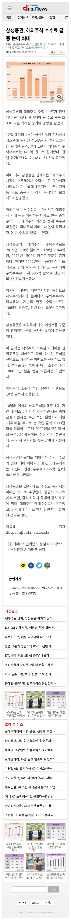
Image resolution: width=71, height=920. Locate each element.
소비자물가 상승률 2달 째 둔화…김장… (30, 664)
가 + (53, 52)
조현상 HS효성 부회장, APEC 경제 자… (31, 815)
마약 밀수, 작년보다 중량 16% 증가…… (31, 674)
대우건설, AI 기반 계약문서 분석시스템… (31, 787)
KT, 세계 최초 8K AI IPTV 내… (35, 876)
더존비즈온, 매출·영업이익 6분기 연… (29, 637)
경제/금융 (38, 17)
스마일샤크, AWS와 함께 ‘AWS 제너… (30, 777)
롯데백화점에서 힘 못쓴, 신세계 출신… (30, 731)
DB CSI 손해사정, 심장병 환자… (35, 714)
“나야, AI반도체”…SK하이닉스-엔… (28, 768)
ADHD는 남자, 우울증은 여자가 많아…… (31, 618)
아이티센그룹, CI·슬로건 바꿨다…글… (29, 805)
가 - (60, 52)
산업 (52, 17)
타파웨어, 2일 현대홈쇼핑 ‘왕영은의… (29, 740)
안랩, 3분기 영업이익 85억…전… (14, 876)
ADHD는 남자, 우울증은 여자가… (14, 714)
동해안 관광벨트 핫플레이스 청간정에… (30, 683)
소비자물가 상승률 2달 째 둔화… (55, 876)
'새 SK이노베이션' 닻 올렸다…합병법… (30, 796)
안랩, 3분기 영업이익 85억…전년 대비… (31, 646)
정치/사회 (23, 17)
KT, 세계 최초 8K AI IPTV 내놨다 (27, 655)
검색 (53, 889)
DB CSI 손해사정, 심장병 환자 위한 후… (31, 627)
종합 (9, 17)
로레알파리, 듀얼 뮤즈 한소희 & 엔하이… (31, 759)
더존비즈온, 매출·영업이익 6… (55, 714)
